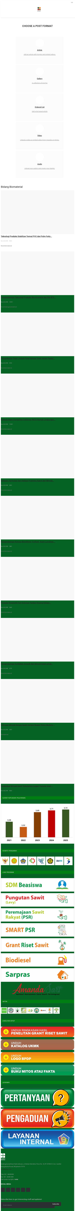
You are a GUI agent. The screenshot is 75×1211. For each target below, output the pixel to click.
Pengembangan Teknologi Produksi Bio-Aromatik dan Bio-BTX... (28, 297)
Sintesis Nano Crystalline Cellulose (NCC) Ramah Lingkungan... (28, 420)
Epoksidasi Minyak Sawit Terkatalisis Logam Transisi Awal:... (27, 786)
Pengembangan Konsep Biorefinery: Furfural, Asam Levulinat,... (28, 542)
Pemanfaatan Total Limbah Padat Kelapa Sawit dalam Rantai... (28, 358)
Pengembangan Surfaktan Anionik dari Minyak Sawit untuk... (27, 664)
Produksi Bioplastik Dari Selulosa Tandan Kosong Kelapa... (26, 603)
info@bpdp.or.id (6, 1169)
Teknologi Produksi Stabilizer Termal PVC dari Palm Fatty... (26, 236)
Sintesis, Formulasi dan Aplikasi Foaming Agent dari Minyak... (27, 481)
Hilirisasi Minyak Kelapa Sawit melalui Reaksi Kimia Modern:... (28, 725)
